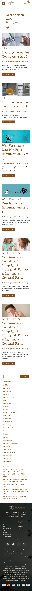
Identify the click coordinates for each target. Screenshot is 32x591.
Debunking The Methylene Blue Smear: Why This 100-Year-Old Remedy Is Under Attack (16, 491)
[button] (25, 3)
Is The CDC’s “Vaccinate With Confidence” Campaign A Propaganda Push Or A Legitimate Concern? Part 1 (15, 331)
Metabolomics (7, 422)
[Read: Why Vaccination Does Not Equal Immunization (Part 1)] (16, 190)
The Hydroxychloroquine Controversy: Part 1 (15, 102)
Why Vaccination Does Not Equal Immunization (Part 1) (15, 205)
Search (24, 376)
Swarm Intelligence (9, 452)
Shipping (5, 526)
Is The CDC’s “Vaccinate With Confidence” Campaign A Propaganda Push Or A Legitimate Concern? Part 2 (15, 265)
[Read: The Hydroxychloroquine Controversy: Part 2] (16, 39)
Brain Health (7, 394)
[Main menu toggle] (3, 3)
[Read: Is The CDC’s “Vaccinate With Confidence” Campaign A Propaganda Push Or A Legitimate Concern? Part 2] (16, 244)
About (19, 524)
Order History (7, 534)
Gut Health (6, 409)
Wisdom (20, 526)
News (5, 431)
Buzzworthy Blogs (8, 397)
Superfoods (6, 446)
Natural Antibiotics (8, 428)
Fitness (5, 406)
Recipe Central (7, 440)
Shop (19, 528)
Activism (6, 385)
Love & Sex (6, 415)
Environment (7, 403)
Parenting (6, 437)
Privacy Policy (7, 536)
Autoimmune (7, 391)
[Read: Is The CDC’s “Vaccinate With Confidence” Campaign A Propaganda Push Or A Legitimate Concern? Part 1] (16, 310)
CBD (4, 400)
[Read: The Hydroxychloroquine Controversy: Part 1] (16, 89)
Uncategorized (7, 455)
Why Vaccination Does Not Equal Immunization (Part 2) (15, 151)
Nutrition (6, 434)
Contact (5, 530)
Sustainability (7, 449)
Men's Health (7, 418)
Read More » (9, 74)
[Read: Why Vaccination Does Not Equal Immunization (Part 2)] (16, 137)
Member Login (7, 532)
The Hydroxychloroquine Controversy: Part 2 (15, 52)
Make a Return (7, 528)
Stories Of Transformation (11, 443)
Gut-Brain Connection (10, 412)
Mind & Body (7, 425)
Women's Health (8, 461)
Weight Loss (7, 458)
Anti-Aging (6, 388)
